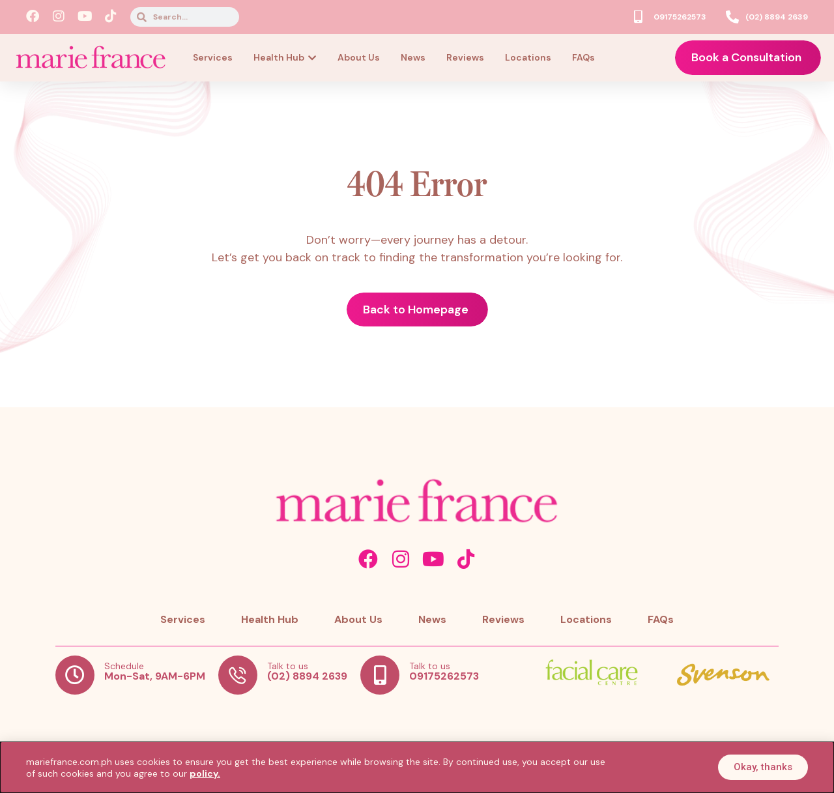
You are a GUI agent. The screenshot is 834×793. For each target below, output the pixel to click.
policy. (205, 773)
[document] (417, 396)
